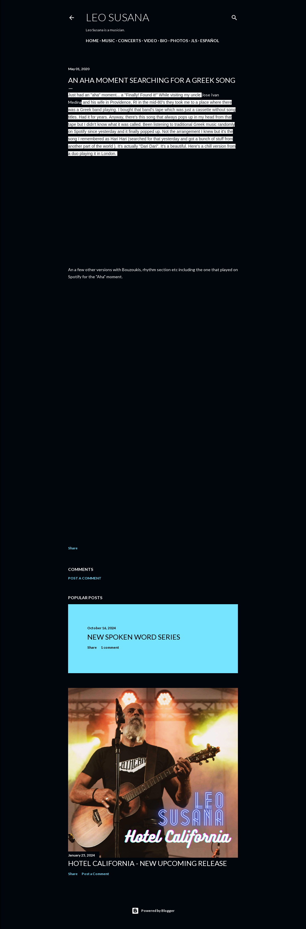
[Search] (234, 16)
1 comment (110, 647)
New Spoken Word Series (133, 636)
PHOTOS (179, 40)
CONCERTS (129, 40)
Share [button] (73, 548)
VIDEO (150, 40)
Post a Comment (84, 578)
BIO (163, 40)
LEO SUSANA (117, 17)
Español (209, 40)
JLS (194, 40)
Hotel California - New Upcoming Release (147, 863)
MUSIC (108, 40)
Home (92, 40)
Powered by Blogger (153, 910)
